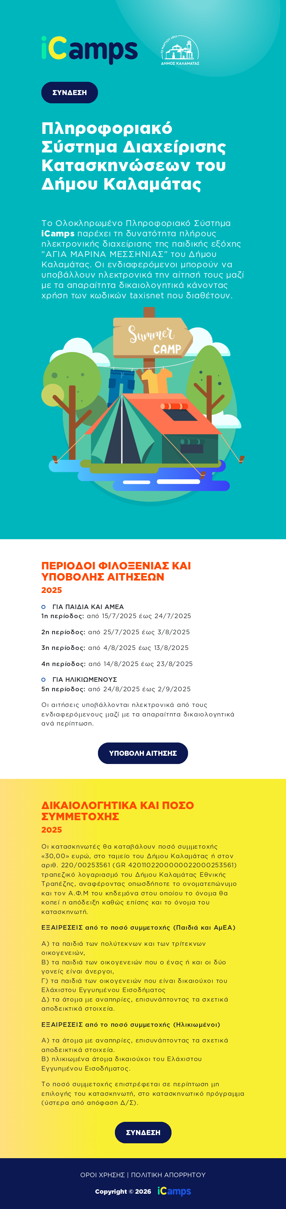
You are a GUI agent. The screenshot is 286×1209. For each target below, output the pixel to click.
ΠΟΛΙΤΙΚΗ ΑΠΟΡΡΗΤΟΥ (168, 1174)
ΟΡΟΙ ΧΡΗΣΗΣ (102, 1174)
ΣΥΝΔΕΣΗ (69, 92)
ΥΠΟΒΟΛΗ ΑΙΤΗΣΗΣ (143, 753)
